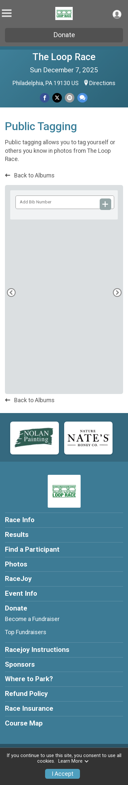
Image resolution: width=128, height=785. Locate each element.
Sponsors (20, 664)
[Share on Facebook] (44, 98)
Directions (102, 83)
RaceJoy (18, 579)
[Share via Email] (69, 98)
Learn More (73, 761)
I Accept (62, 774)
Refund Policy (26, 694)
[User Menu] (117, 14)
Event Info (21, 593)
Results (17, 535)
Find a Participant (32, 549)
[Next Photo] (117, 523)
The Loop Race (64, 56)
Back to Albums (30, 175)
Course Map (24, 723)
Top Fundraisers (25, 632)
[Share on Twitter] (57, 98)
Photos (16, 564)
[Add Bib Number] (106, 204)
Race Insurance (29, 708)
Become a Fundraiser (32, 619)
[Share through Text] (82, 98)
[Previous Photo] (11, 523)
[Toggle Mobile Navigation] (6, 13)
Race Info (20, 520)
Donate (64, 35)
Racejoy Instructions (37, 650)
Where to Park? (29, 679)
